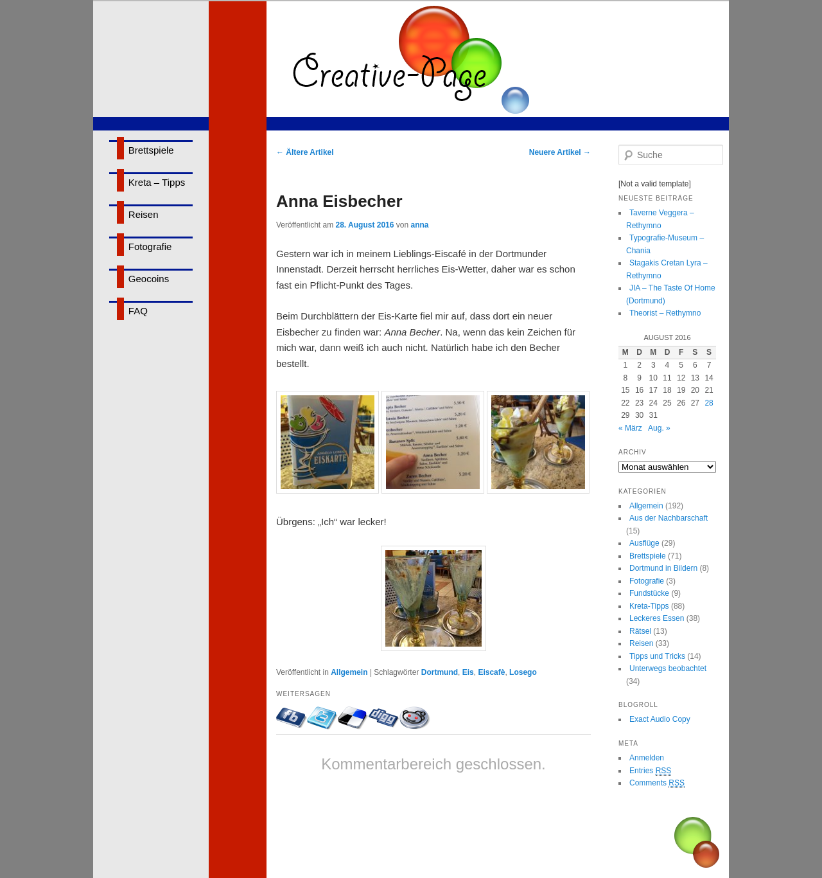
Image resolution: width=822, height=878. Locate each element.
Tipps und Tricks (657, 656)
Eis (468, 672)
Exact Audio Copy (659, 719)
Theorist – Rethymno (665, 313)
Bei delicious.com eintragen (353, 718)
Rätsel (640, 631)
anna (419, 224)
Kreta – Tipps (156, 182)
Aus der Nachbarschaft (668, 518)
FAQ (138, 310)
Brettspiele (151, 150)
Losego (523, 672)
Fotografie (150, 246)
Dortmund (439, 672)
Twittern (322, 718)
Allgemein (349, 672)
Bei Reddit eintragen (414, 718)
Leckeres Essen (656, 618)
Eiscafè (491, 672)
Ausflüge (644, 543)
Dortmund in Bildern (663, 568)
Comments (657, 783)
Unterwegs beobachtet (667, 668)
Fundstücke (649, 593)
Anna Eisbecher (339, 201)
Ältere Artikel (305, 152)
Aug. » (659, 428)
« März (630, 428)
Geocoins (148, 278)
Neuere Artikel (560, 152)
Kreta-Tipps (649, 606)
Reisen (143, 214)
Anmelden (646, 757)
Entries (650, 771)
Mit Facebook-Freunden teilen (291, 718)
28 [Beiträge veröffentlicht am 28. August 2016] (708, 403)
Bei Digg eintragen (384, 718)
